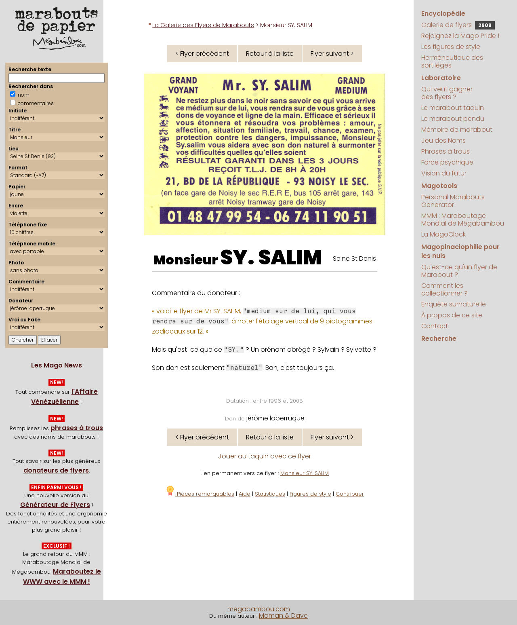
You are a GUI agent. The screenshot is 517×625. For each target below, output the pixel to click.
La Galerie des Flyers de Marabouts (203, 25)
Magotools (439, 185)
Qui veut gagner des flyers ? (447, 92)
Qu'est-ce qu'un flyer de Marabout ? (459, 270)
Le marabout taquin (452, 107)
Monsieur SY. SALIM (304, 473)
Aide (244, 494)
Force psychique (447, 162)
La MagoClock (443, 234)
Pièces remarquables (199, 494)
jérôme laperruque (275, 418)
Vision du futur (444, 173)
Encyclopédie (443, 13)
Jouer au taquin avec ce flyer (264, 456)
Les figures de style (450, 46)
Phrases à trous (445, 151)
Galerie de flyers (458, 25)
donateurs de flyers (56, 470)
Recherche (438, 338)
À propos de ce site (451, 315)
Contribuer (350, 494)
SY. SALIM (271, 257)
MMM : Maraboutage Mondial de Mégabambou (462, 219)
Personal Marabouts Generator (453, 200)
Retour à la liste (270, 53)
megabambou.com (258, 609)
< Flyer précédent (202, 53)
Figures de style (310, 494)
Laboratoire (441, 77)
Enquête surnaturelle (453, 304)
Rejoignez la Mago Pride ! (460, 35)
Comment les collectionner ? (444, 289)
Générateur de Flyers (55, 504)
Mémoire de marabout (456, 129)
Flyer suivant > (332, 53)
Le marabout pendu (452, 118)
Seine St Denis (354, 258)
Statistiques (270, 494)
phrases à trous (76, 428)
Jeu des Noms (443, 140)
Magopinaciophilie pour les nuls (460, 251)
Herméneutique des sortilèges (452, 61)
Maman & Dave (283, 615)
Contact (434, 326)
